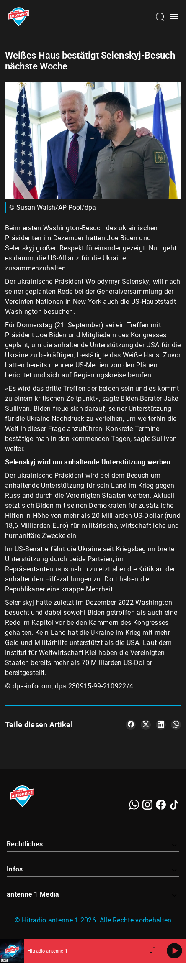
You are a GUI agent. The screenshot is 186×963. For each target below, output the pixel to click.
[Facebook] (161, 805)
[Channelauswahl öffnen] (160, 16)
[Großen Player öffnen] (152, 951)
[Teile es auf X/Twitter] (146, 725)
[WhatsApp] (134, 805)
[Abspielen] (174, 951)
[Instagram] (147, 805)
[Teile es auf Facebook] (131, 725)
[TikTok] (174, 805)
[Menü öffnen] (174, 16)
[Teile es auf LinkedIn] (161, 725)
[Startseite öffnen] (18, 16)
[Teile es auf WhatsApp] (176, 725)
